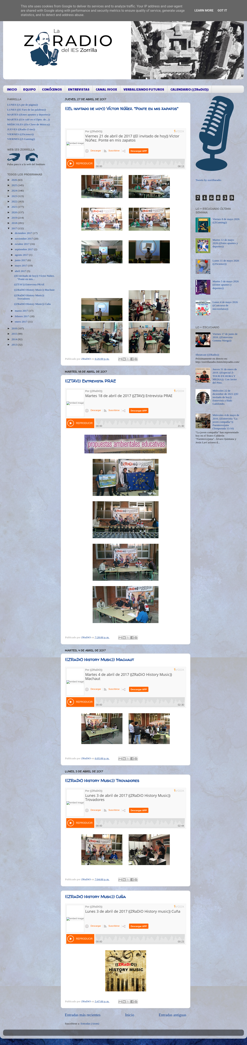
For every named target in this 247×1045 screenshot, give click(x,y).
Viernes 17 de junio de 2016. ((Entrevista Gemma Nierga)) (224, 337)
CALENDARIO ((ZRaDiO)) (189, 89)
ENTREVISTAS (78, 89)
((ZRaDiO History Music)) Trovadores (102, 780)
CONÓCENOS (52, 89)
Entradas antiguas (172, 1015)
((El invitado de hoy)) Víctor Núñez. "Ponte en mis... (34, 277)
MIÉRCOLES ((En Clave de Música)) (28, 124)
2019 (15, 217)
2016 (15, 328)
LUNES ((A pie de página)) (22, 104)
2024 (15, 190)
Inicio (129, 1015)
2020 (15, 212)
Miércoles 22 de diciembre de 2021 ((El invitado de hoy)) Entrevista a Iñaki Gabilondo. (225, 397)
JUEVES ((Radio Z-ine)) (21, 129)
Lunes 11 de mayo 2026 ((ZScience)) (225, 262)
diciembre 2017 (24, 233)
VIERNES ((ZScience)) (20, 134)
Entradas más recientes (82, 1015)
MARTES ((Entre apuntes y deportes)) (28, 114)
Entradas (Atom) (90, 1023)
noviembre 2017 (24, 238)
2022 (15, 201)
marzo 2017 (22, 310)
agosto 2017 (22, 254)
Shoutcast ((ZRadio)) (207, 354)
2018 (15, 223)
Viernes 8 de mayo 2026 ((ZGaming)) (225, 221)
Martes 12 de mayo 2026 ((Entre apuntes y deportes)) (225, 243)
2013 (15, 344)
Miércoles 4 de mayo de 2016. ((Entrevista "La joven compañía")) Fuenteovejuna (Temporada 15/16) (225, 422)
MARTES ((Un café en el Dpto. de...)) (28, 119)
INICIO (12, 89)
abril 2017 (21, 271)
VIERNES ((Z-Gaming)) (21, 139)
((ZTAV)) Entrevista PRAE (90, 381)
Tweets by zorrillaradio (208, 180)
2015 (15, 333)
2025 (15, 185)
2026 (15, 179)
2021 (15, 206)
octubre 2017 (22, 243)
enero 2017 (21, 321)
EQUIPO (29, 89)
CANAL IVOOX (106, 89)
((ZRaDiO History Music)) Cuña (95, 896)
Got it (222, 10)
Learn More (204, 10)
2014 (15, 339)
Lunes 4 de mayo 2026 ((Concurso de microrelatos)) (225, 305)
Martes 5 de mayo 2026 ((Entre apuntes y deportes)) (225, 284)
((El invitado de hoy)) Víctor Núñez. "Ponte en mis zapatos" (121, 108)
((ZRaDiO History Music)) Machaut (99, 659)
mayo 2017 (21, 265)
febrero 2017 (22, 316)
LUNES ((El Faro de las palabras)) (26, 109)
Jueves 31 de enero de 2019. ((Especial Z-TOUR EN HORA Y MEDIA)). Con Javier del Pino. (224, 376)
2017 (15, 228)
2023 (15, 196)
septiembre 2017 (24, 249)
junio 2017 (21, 260)
